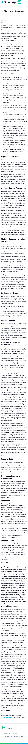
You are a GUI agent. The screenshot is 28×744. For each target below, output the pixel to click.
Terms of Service (18, 736)
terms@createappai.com (7, 717)
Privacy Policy (9, 736)
